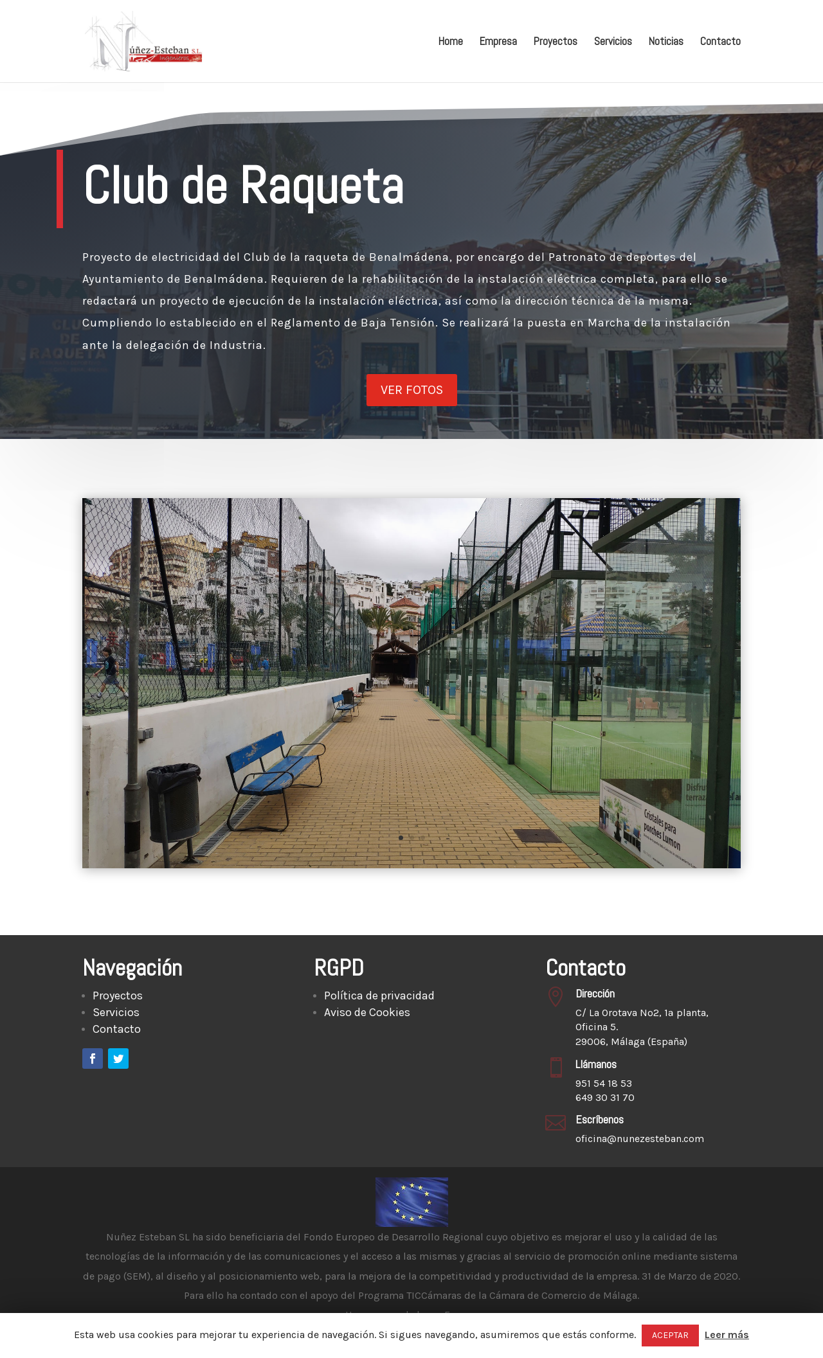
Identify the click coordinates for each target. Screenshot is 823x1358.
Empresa (498, 42)
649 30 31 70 (605, 1097)
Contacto (720, 42)
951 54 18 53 (603, 1083)
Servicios (613, 42)
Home (451, 42)
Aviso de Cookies (367, 1012)
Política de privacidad (379, 995)
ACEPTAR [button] (670, 1335)
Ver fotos (412, 385)
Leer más (727, 1334)
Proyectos (555, 42)
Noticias (666, 42)
